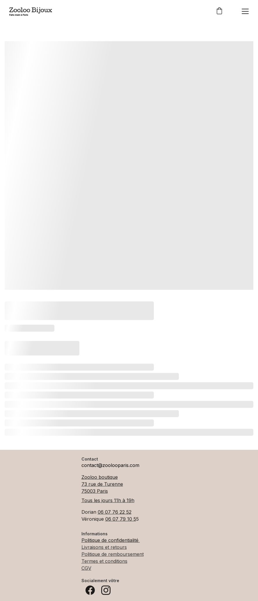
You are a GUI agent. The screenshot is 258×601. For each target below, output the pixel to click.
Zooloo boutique (99, 478)
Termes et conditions (104, 562)
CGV (86, 569)
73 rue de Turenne (102, 485)
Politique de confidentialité (110, 541)
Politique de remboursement (112, 555)
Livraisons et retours (104, 548)
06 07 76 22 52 (114, 513)
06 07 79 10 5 (120, 519)
